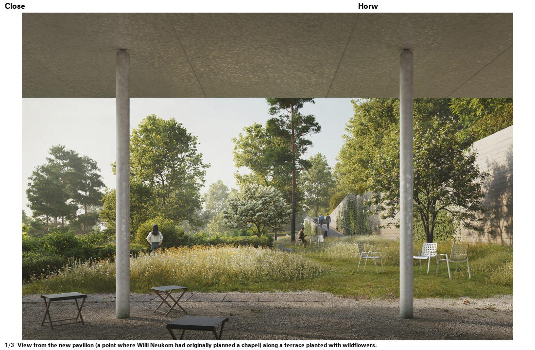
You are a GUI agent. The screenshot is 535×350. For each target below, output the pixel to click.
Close (15, 6)
